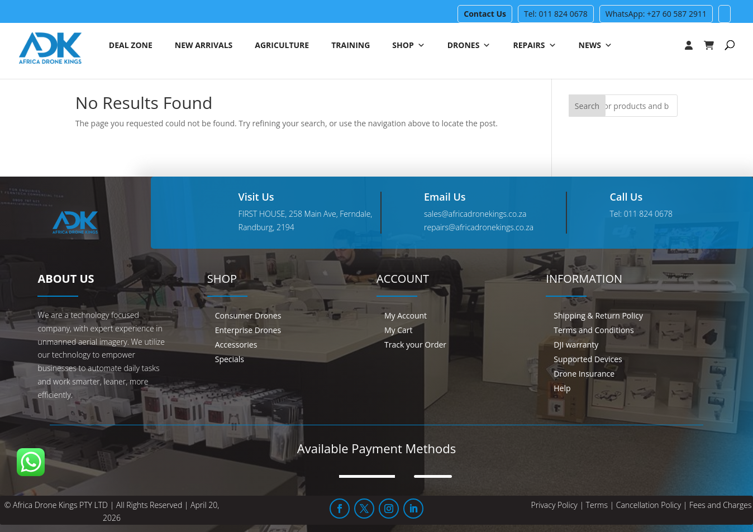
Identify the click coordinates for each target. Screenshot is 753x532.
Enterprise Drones (248, 330)
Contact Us (485, 13)
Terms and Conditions (593, 330)
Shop (408, 46)
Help (562, 388)
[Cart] (714, 46)
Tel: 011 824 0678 (556, 13)
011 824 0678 (648, 213)
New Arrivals (204, 46)
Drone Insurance (584, 373)
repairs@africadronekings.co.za (478, 227)
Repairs (534, 46)
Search (587, 106)
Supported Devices (588, 359)
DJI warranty (576, 344)
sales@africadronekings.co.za (475, 213)
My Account (405, 315)
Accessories (236, 344)
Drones (469, 46)
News (595, 46)
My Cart (398, 330)
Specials (229, 359)
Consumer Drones (248, 315)
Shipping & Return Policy (598, 315)
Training (350, 46)
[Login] (666, 46)
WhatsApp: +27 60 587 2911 (656, 13)
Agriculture (282, 46)
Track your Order (415, 344)
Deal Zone (130, 46)
